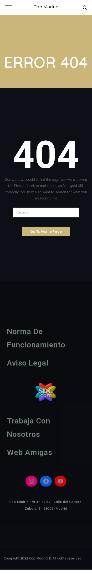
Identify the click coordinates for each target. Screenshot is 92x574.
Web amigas (29, 453)
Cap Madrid (46, 7)
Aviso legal (27, 364)
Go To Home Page (46, 231)
